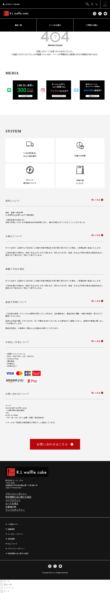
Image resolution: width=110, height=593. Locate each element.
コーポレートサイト (15, 534)
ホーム (5, 581)
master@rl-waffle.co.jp (15, 408)
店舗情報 (11, 529)
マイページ (7, 587)
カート (5, 591)
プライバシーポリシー (16, 493)
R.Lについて (12, 543)
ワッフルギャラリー (15, 509)
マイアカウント (12, 500)
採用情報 (11, 539)
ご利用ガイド (13, 524)
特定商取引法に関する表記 (18, 496)
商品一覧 (6, 584)
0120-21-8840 (11, 415)
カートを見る (11, 503)
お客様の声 (10, 506)
